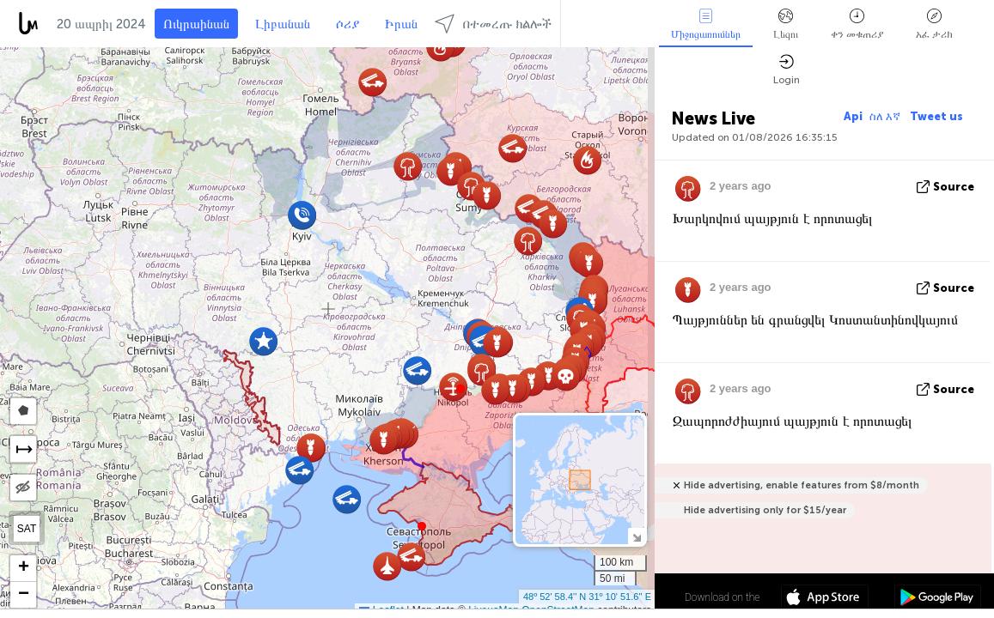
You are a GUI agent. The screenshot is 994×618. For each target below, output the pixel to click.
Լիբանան (282, 24)
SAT (26, 529)
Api (853, 116)
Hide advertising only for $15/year (765, 510)
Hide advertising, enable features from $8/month (801, 485)
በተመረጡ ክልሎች (493, 23)
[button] (460, 389)
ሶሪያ (347, 24)
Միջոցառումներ (706, 24)
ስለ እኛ (886, 116)
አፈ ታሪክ (934, 24)
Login (786, 70)
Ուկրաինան (196, 24)
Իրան (401, 24)
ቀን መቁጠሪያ (857, 24)
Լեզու (785, 24)
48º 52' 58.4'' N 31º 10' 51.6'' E (587, 596)
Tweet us (936, 116)
